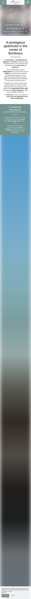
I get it (5, 595)
